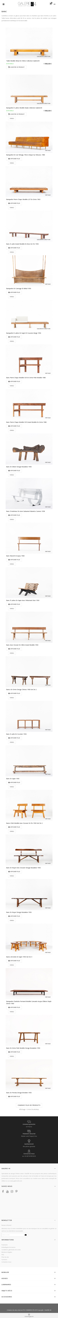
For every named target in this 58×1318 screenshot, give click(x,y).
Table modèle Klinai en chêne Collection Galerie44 (22, 61)
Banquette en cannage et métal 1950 (18, 288)
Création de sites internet (15, 1310)
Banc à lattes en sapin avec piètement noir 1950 (22, 600)
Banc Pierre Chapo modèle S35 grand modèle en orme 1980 (26, 422)
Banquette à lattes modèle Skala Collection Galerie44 (24, 108)
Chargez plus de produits (29, 1105)
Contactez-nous (6, 1262)
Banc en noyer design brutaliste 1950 (19, 912)
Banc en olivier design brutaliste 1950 (19, 467)
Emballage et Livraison (8, 1247)
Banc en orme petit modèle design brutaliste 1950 (23, 1048)
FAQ (3, 1255)
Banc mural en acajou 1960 (15, 556)
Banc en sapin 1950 (12, 779)
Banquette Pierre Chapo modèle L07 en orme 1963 (23, 199)
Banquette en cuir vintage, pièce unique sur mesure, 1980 (25, 155)
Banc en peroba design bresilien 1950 (19, 1093)
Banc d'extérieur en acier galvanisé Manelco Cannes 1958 (25, 511)
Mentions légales (7, 1252)
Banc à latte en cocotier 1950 (16, 734)
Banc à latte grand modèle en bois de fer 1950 (22, 244)
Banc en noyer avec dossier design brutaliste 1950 (23, 868)
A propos (4, 1259)
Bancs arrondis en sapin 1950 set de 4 (19, 957)
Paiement (4, 1245)
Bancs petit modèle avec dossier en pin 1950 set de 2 (24, 823)
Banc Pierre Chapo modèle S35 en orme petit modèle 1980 (26, 378)
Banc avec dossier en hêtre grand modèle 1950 (22, 645)
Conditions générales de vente (11, 1250)
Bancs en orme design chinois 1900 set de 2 (21, 689)
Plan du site (5, 1257)
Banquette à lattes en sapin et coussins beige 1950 (23, 333)
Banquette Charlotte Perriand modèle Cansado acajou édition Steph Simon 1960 (28, 1002)
